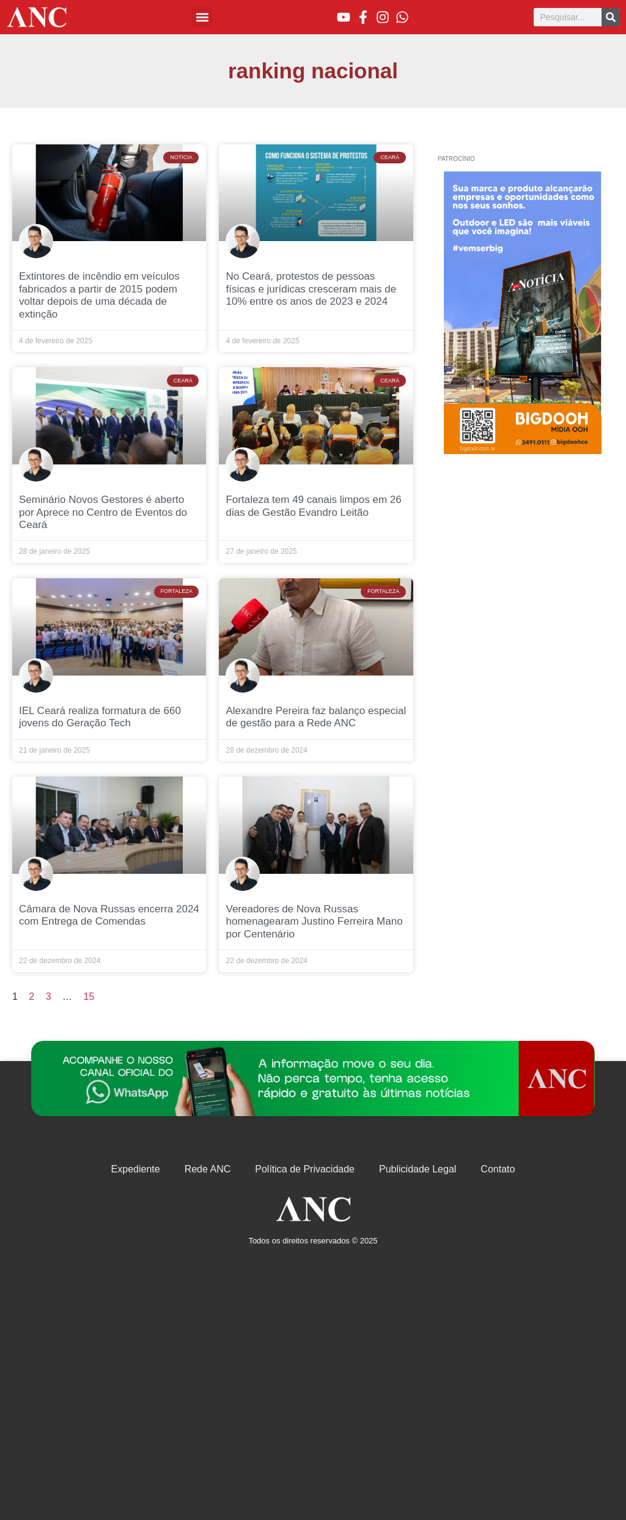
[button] (202, 17)
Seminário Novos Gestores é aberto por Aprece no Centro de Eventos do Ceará (103, 512)
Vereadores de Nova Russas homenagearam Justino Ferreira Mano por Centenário (314, 921)
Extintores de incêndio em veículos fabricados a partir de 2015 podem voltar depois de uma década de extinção (99, 294)
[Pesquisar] (611, 17)
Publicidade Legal (417, 1169)
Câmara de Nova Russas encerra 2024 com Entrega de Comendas (109, 915)
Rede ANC (208, 1169)
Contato (498, 1169)
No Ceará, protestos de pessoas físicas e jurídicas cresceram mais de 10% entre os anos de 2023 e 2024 (311, 288)
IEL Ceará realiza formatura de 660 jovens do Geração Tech (100, 717)
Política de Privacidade (305, 1169)
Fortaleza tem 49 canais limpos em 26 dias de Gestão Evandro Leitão (313, 506)
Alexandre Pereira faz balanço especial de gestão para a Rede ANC (316, 717)
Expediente (135, 1169)
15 (89, 996)
